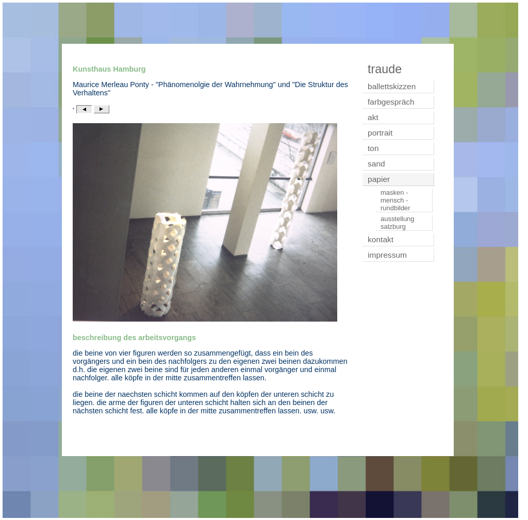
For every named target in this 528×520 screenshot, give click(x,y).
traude (385, 69)
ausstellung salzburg (398, 222)
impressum (387, 254)
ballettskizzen (392, 86)
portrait (380, 132)
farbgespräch (391, 101)
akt (373, 117)
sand (376, 163)
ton (373, 148)
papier (379, 179)
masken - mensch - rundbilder (395, 200)
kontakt (380, 239)
